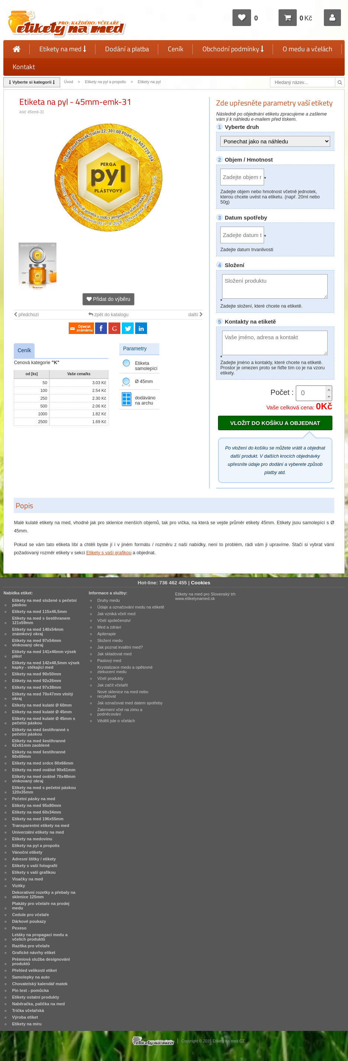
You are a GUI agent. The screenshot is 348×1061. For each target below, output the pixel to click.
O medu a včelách (307, 49)
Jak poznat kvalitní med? (120, 647)
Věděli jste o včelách (116, 720)
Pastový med (109, 660)
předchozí (26, 314)
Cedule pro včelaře (30, 914)
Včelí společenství (114, 620)
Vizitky (18, 885)
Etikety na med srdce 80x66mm (42, 763)
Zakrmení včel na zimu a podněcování (119, 711)
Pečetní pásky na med (33, 798)
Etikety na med (62, 49)
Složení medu (110, 640)
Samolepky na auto (30, 977)
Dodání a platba (127, 49)
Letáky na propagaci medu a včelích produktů (40, 936)
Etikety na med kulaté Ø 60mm (42, 705)
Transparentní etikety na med (40, 825)
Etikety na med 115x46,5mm (39, 611)
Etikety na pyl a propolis (105, 82)
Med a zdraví (109, 627)
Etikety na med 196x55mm (38, 819)
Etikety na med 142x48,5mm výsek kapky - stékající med (45, 665)
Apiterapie (106, 634)
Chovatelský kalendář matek (40, 983)
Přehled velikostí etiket (34, 970)
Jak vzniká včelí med (116, 613)
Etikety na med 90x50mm (36, 674)
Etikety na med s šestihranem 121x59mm (41, 620)
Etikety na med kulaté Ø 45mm (42, 712)
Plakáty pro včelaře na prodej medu (40, 905)
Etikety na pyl (149, 82)
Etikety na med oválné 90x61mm (43, 770)
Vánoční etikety (27, 852)
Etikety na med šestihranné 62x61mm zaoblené (38, 743)
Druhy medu (108, 600)
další (195, 314)
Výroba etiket (25, 1017)
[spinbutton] (314, 393)
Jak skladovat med (114, 654)
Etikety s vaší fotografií (34, 865)
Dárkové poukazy (29, 921)
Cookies (200, 582)
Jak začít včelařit (112, 685)
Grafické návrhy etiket (33, 952)
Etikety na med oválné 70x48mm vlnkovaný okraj (43, 778)
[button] (329, 389)
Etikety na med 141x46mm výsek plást (44, 653)
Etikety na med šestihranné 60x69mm (38, 754)
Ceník (175, 49)
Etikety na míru (27, 1024)
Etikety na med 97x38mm (36, 687)
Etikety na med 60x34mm (36, 812)
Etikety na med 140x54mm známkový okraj (38, 631)
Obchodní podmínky (233, 49)
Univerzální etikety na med (38, 832)
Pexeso (19, 928)
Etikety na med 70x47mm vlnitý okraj (42, 696)
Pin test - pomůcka (30, 990)
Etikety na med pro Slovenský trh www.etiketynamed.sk (205, 596)
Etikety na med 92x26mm (36, 680)
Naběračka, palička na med (38, 1004)
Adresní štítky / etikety (34, 859)
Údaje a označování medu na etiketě (131, 607)
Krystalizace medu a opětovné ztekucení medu (125, 669)
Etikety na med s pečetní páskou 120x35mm (44, 789)
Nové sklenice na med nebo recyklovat (122, 694)
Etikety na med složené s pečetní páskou (44, 602)
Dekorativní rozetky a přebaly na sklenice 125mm (43, 894)
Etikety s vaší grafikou (108, 552)
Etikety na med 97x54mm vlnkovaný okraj (36, 642)
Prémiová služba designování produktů (41, 961)
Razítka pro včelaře (30, 946)
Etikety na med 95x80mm (36, 805)
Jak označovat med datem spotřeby (130, 703)
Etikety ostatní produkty (35, 997)
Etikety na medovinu (32, 839)
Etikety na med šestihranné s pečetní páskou (40, 731)
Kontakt (24, 67)
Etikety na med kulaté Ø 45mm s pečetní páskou (43, 720)
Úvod (68, 82)
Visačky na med (27, 879)
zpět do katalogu (108, 314)
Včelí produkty (110, 678)
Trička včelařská (28, 1010)
